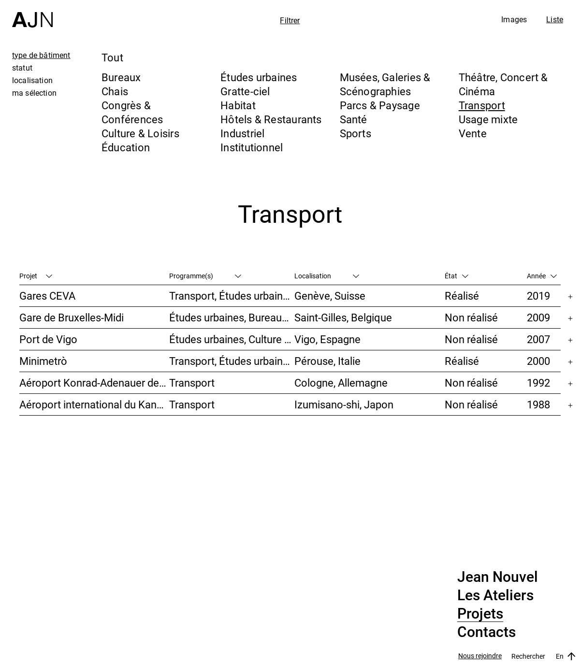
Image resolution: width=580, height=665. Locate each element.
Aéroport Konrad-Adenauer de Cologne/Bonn (94, 383)
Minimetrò (43, 361)
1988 (538, 404)
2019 (538, 296)
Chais (115, 91)
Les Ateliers (495, 595)
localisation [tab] (32, 80)
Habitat (238, 105)
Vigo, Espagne (327, 339)
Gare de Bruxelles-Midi (71, 317)
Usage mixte (488, 119)
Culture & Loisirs (140, 133)
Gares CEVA (47, 296)
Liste (554, 19)
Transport (482, 105)
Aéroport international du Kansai (94, 404)
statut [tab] (22, 67)
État (456, 275)
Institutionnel (251, 147)
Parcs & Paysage (380, 105)
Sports (355, 133)
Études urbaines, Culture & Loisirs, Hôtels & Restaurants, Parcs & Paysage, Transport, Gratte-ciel (231, 339)
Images (514, 19)
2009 (538, 317)
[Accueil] (32, 14)
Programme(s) (205, 275)
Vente (473, 133)
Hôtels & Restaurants (270, 119)
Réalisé (462, 296)
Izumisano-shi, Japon (343, 404)
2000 (538, 361)
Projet (35, 275)
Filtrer (290, 20)
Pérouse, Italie (327, 361)
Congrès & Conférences (132, 112)
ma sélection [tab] (34, 92)
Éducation (126, 147)
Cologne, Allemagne (341, 383)
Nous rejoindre (480, 656)
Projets (480, 614)
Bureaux (121, 77)
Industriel (242, 133)
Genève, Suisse (329, 296)
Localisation (326, 275)
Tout (112, 57)
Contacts (486, 632)
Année (542, 275)
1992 (538, 383)
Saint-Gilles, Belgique (343, 317)
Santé (353, 119)
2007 (538, 339)
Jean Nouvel (497, 577)
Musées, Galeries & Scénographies (385, 84)
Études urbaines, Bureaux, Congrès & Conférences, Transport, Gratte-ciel (231, 317)
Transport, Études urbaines (231, 296)
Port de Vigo (48, 339)
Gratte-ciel (245, 91)
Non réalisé (471, 317)
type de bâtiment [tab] (41, 55)
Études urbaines (258, 77)
